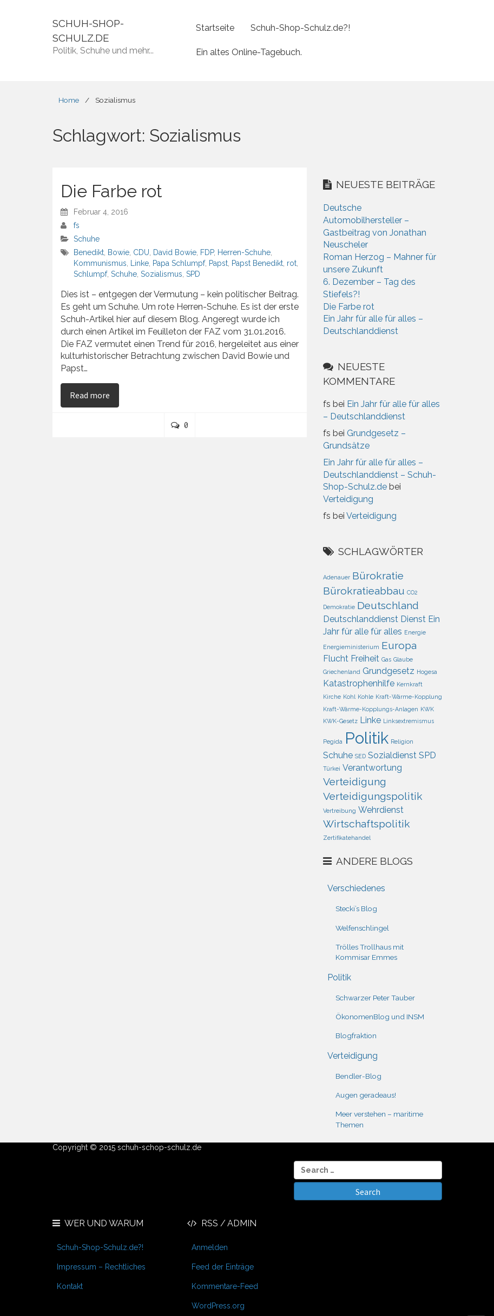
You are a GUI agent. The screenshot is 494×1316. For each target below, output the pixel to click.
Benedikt (89, 252)
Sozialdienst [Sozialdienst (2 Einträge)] (392, 755)
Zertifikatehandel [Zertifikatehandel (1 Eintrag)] (347, 837)
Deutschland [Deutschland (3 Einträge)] (388, 605)
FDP (207, 252)
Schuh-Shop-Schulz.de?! (300, 28)
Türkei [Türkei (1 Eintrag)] (331, 768)
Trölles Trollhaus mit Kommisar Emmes (369, 952)
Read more (94, 394)
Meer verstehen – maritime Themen (379, 1119)
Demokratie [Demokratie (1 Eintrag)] (339, 607)
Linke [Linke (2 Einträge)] (370, 720)
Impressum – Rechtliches (101, 1266)
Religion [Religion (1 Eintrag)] (402, 741)
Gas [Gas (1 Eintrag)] (386, 659)
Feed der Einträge (223, 1266)
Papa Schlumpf (179, 263)
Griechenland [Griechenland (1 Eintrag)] (341, 672)
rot (292, 263)
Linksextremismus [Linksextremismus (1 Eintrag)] (408, 721)
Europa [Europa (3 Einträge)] (399, 645)
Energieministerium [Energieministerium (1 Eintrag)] (351, 647)
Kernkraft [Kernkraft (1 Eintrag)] (410, 684)
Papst (218, 263)
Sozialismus (161, 274)
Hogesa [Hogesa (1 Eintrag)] (427, 672)
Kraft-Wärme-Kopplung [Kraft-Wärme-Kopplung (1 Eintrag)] (409, 696)
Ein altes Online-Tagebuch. (249, 52)
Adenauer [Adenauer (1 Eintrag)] (336, 577)
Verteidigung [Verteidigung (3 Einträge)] (354, 782)
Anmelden (210, 1247)
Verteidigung (348, 499)
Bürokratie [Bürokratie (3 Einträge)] (378, 576)
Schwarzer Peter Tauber (375, 997)
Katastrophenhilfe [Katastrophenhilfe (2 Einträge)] (358, 683)
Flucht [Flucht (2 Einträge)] (335, 658)
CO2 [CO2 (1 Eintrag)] (412, 592)
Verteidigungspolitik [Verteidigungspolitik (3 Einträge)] (373, 796)
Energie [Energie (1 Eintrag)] (415, 632)
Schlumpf (90, 274)
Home (68, 100)
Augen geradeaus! (365, 1095)
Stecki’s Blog (356, 908)
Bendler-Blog (358, 1076)
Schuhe (87, 239)
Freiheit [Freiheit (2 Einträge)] (365, 658)
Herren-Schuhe (244, 252)
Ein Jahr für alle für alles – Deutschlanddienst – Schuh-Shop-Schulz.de (379, 474)
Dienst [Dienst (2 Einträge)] (413, 619)
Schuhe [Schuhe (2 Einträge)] (338, 755)
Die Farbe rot (111, 191)
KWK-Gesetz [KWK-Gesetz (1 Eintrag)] (340, 721)
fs (77, 225)
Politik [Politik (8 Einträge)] (366, 738)
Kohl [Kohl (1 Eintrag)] (349, 696)
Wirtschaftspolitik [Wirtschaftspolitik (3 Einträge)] (366, 824)
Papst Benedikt (257, 263)
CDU (141, 252)
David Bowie (174, 252)
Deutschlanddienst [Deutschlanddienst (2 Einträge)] (360, 619)
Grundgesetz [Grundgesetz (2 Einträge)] (388, 671)
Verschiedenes (356, 888)
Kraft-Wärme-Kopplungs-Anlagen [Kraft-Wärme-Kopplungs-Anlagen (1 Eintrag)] (370, 709)
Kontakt (70, 1286)
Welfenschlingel (362, 928)
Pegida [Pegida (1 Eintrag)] (332, 741)
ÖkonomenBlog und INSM (379, 1016)
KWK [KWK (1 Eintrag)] (427, 709)
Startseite (215, 28)
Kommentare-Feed (225, 1286)
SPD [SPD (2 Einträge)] (427, 755)
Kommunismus (100, 263)
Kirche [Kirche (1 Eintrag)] (332, 696)
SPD (193, 274)
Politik (339, 977)
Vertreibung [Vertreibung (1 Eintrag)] (339, 810)
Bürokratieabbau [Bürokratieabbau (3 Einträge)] (364, 591)
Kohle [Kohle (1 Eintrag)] (365, 696)
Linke (139, 263)
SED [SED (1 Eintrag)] (360, 756)
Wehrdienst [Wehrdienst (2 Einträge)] (381, 810)
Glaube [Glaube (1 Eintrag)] (403, 659)
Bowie (118, 252)
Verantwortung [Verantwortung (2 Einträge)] (372, 768)
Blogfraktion (356, 1035)
